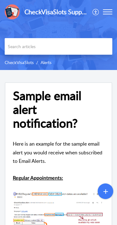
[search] (58, 46)
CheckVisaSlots (19, 62)
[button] (107, 11)
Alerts (46, 62)
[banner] (58, 35)
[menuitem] (96, 12)
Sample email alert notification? (47, 109)
